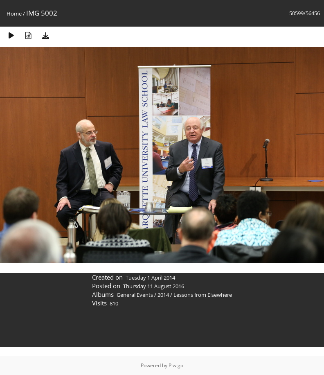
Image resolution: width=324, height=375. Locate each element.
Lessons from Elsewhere (202, 294)
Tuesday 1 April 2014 (150, 277)
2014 (163, 294)
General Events (135, 294)
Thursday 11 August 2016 (153, 286)
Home (14, 13)
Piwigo (176, 365)
